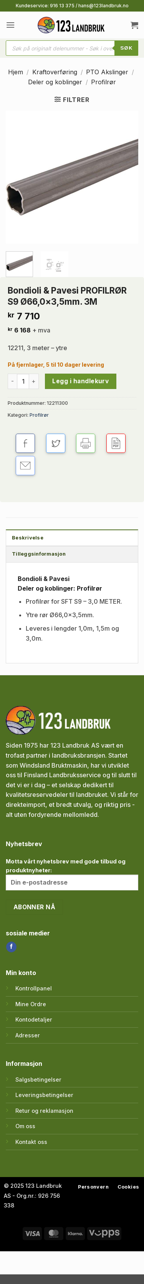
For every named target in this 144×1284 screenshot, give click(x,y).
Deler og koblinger (55, 82)
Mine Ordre (30, 1004)
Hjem (15, 72)
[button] (10, 24)
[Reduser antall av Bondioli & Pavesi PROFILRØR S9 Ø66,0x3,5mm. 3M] (12, 381)
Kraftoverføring (54, 72)
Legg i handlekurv (80, 381)
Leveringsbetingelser (44, 1095)
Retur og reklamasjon (44, 1110)
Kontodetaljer (33, 1019)
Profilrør (103, 82)
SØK (126, 48)
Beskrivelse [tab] (27, 538)
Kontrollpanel (33, 988)
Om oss (25, 1126)
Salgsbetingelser (38, 1079)
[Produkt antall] (23, 381)
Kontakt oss (31, 1142)
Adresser (27, 1035)
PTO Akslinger (107, 72)
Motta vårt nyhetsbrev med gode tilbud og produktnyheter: (72, 874)
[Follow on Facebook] (11, 947)
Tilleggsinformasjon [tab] (39, 554)
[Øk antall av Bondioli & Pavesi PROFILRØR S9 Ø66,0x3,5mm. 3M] (34, 381)
